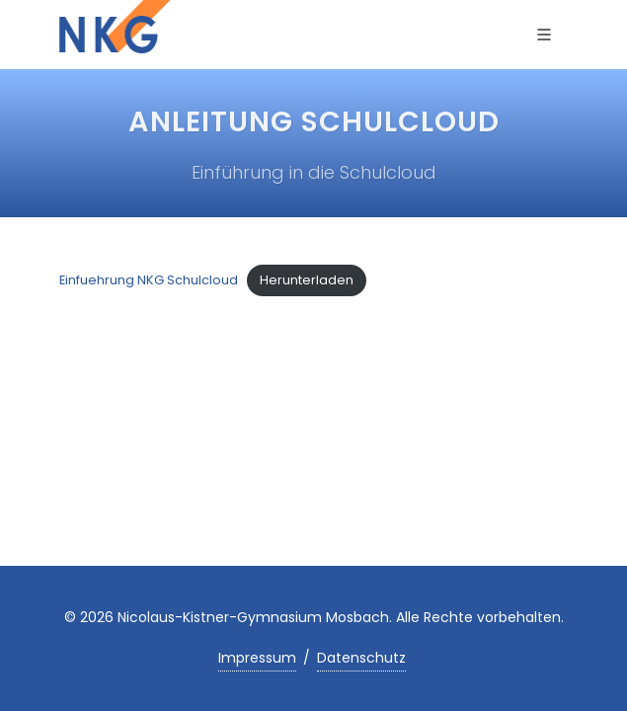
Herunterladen (306, 280)
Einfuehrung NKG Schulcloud (148, 280)
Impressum (257, 658)
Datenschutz (361, 658)
